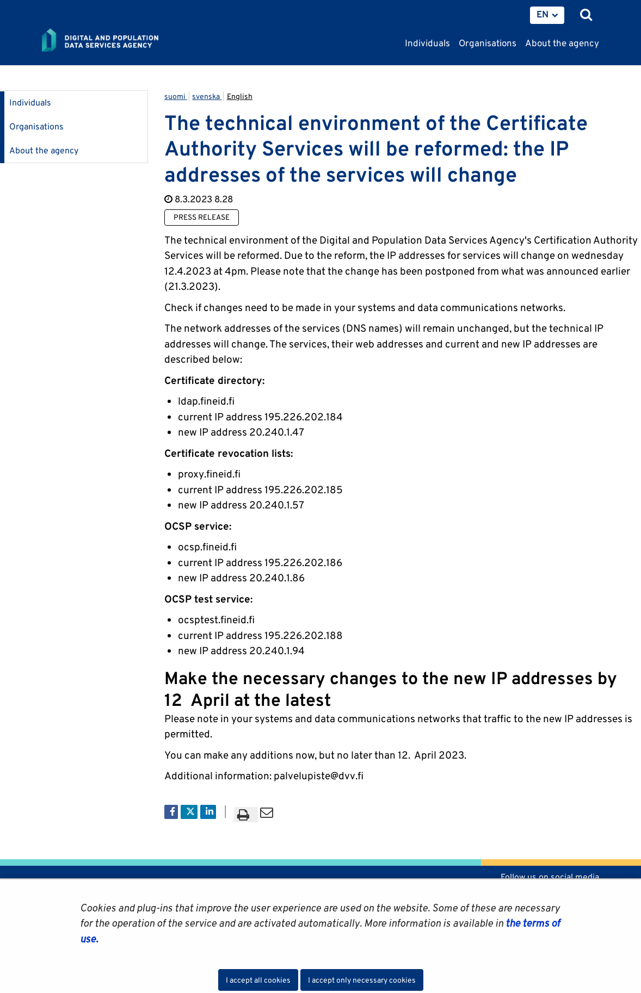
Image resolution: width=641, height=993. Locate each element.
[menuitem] (547, 15)
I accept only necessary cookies (362, 980)
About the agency (43, 150)
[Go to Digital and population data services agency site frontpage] (124, 40)
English (239, 96)
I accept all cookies (258, 980)
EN (542, 14)
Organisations (36, 126)
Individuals (30, 102)
